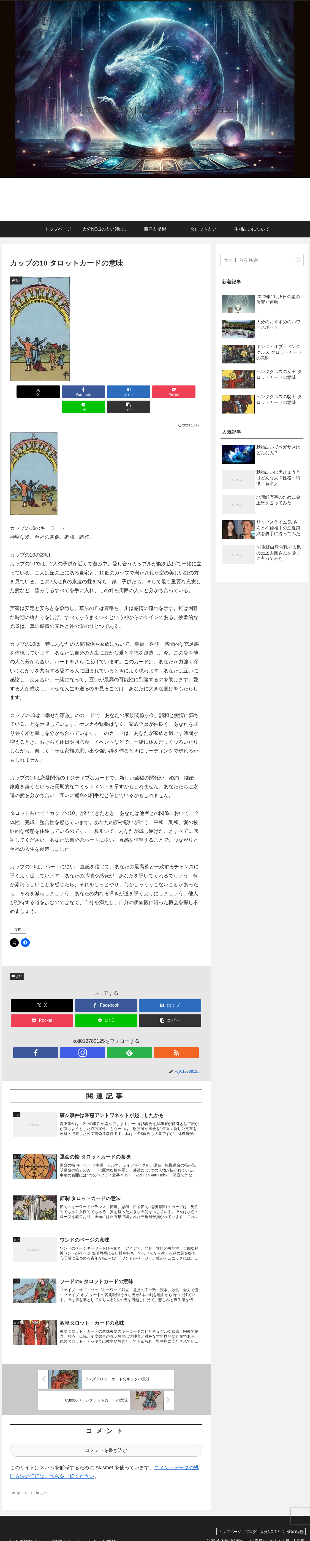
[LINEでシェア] (154, 391)
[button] (187, 391)
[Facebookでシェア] (57, 391)
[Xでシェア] (25, 391)
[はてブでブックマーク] (89, 391)
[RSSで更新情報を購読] (124, 1037)
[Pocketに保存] (122, 391)
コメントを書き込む (106, 1442)
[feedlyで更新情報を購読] (112, 1037)
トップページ (224, 1524)
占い (17, 961)
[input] (261, 260)
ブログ (247, 1524)
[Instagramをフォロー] (99, 1037)
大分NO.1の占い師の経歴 (281, 1524)
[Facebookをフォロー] (87, 1037)
